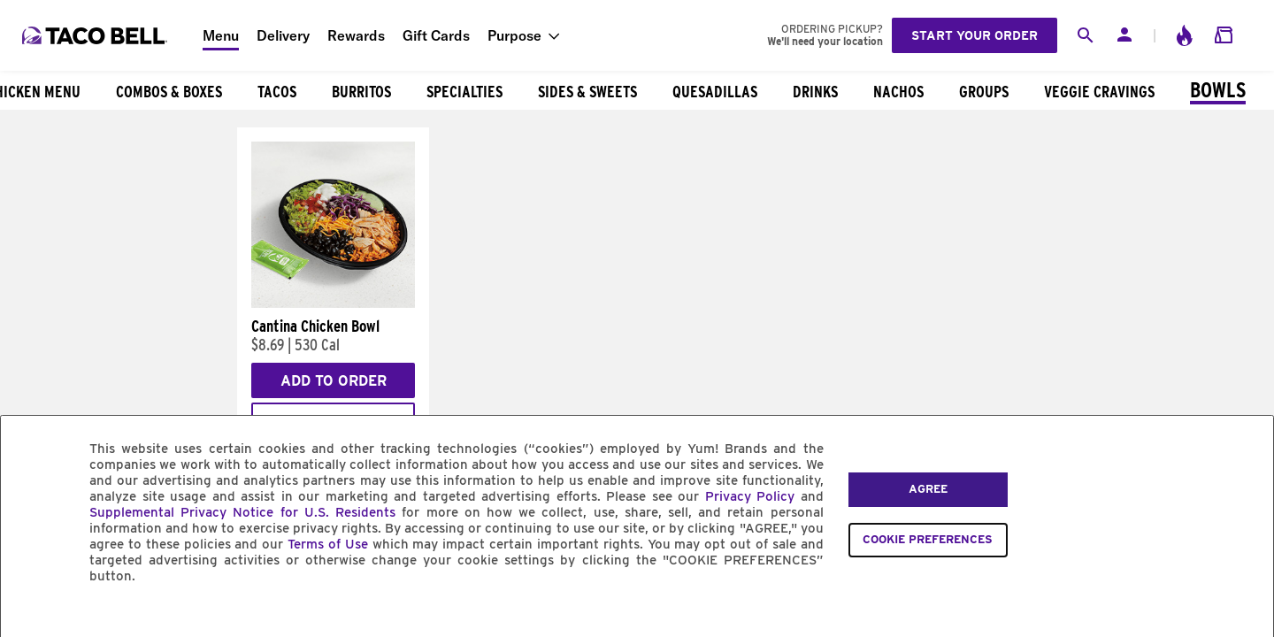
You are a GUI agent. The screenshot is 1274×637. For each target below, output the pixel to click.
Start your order (974, 35)
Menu (221, 35)
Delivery (283, 35)
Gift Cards (436, 35)
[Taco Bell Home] (96, 35)
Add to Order (333, 380)
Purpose (514, 35)
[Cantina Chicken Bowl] (333, 303)
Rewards (356, 35)
